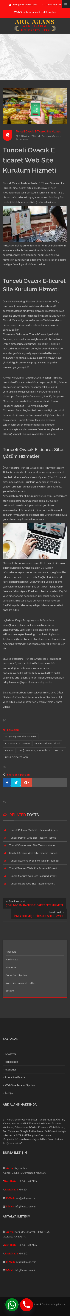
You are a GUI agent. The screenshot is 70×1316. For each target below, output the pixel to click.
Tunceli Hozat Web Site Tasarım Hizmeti (32, 883)
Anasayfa (11, 951)
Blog (5, 692)
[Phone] (26, 1304)
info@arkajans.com (23, 4)
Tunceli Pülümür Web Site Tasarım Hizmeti (33, 830)
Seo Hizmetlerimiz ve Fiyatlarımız (40, 697)
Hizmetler (11, 967)
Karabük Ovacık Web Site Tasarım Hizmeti (33, 852)
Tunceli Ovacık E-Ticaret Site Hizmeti (38, 131)
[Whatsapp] (11, 1304)
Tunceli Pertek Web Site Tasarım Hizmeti (32, 837)
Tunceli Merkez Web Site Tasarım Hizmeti (33, 868)
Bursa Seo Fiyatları (16, 975)
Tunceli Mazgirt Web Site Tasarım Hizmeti (33, 875)
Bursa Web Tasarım (51, 136)
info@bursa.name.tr (25, 1206)
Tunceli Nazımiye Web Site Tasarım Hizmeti (34, 860)
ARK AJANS (34, 1304)
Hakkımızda (12, 959)
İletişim (10, 990)
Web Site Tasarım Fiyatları (20, 982)
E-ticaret (24, 139)
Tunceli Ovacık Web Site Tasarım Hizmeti (32, 845)
